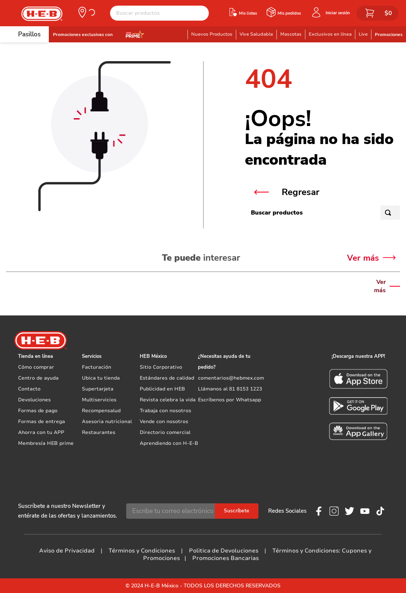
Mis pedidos (289, 13)
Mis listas (248, 13)
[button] (86, 12)
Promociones (389, 35)
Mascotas (291, 34)
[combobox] (159, 13)
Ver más (380, 286)
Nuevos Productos (211, 34)
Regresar (300, 192)
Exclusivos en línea (330, 34)
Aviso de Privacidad (67, 550)
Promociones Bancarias (225, 558)
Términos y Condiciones (142, 550)
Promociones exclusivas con (83, 35)
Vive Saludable (256, 34)
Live (363, 34)
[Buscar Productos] (203, 13)
